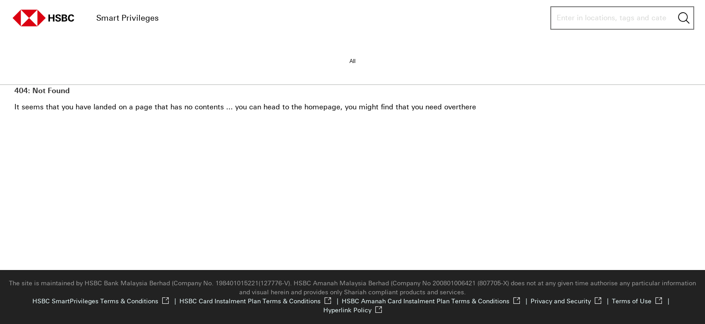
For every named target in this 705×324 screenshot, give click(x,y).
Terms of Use (642, 301)
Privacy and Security (571, 301)
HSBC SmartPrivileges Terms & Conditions (105, 301)
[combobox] (611, 18)
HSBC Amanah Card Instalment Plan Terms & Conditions (436, 301)
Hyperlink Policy (352, 310)
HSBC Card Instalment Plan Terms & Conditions (260, 301)
